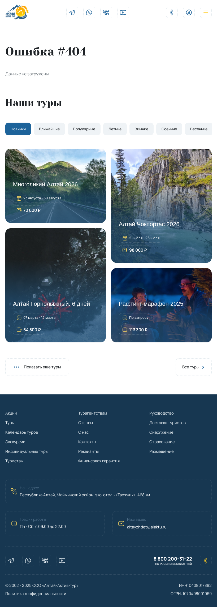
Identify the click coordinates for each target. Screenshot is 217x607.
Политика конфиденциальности (35, 593)
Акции (11, 413)
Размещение (161, 451)
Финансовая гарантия (99, 461)
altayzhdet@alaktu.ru (147, 527)
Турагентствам (92, 413)
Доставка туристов (167, 422)
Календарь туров (21, 432)
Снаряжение (161, 432)
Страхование (162, 442)
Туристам (14, 461)
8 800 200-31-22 (173, 559)
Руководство (161, 413)
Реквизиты (88, 451)
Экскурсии (15, 442)
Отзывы (85, 422)
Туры (10, 422)
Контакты (87, 442)
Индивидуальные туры (26, 451)
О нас (83, 432)
